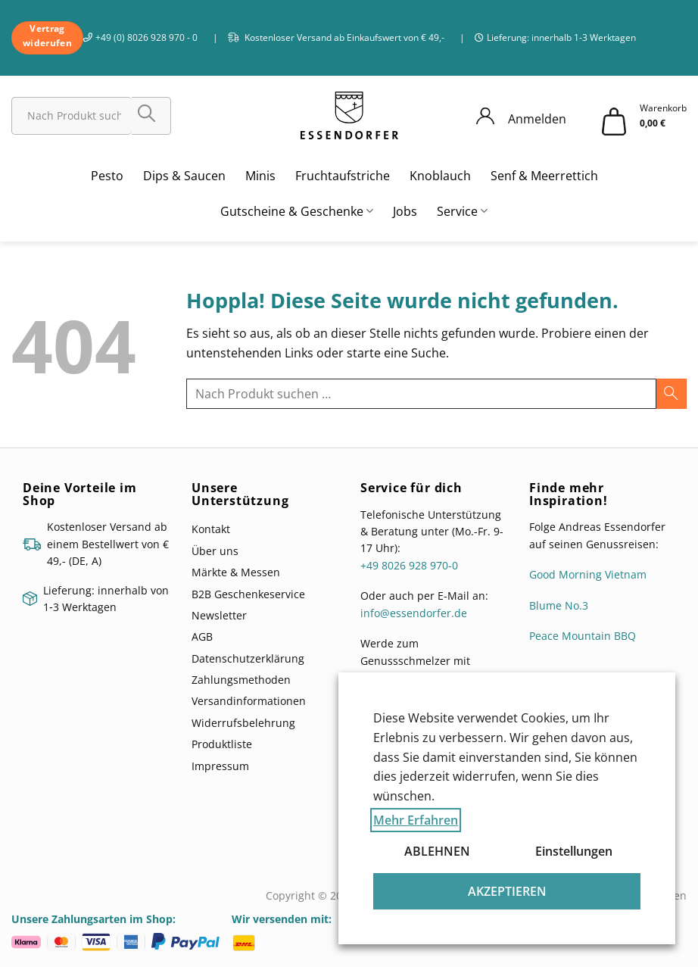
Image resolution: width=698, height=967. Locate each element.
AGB (202, 636)
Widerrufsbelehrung (243, 723)
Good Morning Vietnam (588, 574)
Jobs (405, 211)
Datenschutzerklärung (248, 658)
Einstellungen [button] (573, 851)
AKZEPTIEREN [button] (507, 891)
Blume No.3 (558, 605)
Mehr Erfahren (415, 820)
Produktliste (222, 744)
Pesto (107, 175)
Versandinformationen (249, 701)
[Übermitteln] (151, 116)
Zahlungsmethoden (241, 679)
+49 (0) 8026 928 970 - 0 (146, 37)
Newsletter (219, 615)
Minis (260, 175)
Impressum (220, 766)
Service (462, 211)
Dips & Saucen (184, 175)
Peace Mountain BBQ (582, 636)
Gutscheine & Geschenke (296, 211)
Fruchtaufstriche (342, 175)
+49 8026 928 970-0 (409, 565)
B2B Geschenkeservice (248, 594)
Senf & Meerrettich (544, 175)
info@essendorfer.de (413, 613)
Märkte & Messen (236, 572)
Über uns (215, 551)
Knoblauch (440, 175)
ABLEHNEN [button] (437, 851)
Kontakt (211, 529)
